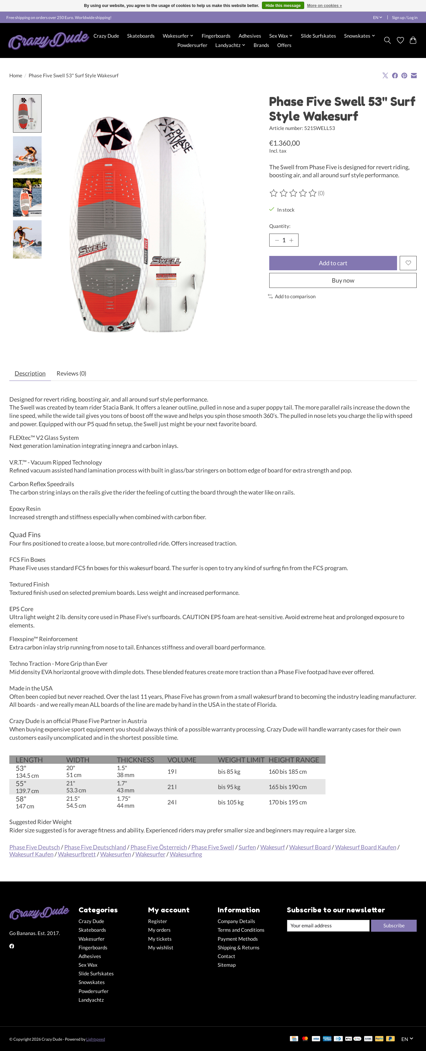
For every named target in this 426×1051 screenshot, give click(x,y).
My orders (159, 930)
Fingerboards (216, 36)
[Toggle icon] (387, 40)
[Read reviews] (293, 193)
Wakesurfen (115, 854)
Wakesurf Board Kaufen (365, 847)
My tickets (160, 939)
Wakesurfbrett (77, 854)
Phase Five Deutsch (34, 847)
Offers (284, 45)
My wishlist (160, 947)
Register (157, 921)
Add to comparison (292, 296)
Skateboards (141, 36)
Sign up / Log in (405, 17)
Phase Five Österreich (158, 847)
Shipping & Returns (239, 947)
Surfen (247, 847)
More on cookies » (324, 5)
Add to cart (333, 263)
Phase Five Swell (212, 847)
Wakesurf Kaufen (31, 854)
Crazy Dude (106, 36)
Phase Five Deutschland (95, 847)
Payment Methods (238, 939)
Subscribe (394, 925)
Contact (226, 956)
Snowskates (92, 982)
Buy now (343, 280)
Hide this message (283, 5)
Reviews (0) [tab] (71, 373)
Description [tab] (30, 373)
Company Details (236, 921)
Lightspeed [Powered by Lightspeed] (95, 1039)
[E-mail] (328, 926)
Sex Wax (88, 965)
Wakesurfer (150, 854)
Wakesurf (272, 847)
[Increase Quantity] (291, 240)
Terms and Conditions (241, 930)
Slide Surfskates (318, 36)
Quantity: (280, 226)
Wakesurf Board (310, 847)
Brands (261, 45)
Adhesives (250, 36)
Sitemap (227, 965)
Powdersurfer (192, 45)
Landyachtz (91, 1000)
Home (15, 75)
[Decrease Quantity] (277, 240)
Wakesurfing (186, 854)
